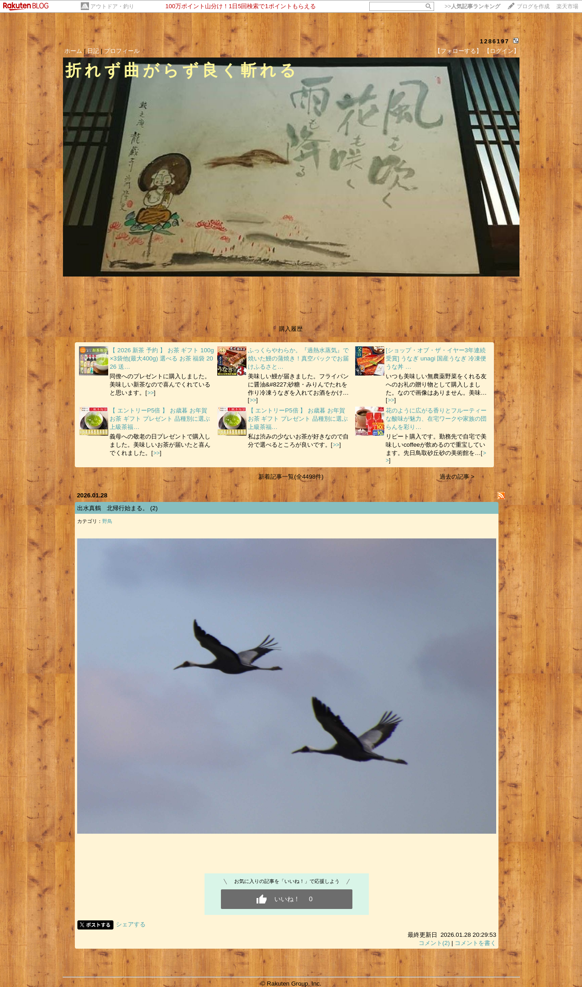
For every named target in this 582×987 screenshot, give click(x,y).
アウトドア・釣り (112, 6)
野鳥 (107, 521)
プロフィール (122, 50)
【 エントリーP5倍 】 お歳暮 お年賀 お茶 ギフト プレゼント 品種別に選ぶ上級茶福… (160, 418)
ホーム (73, 50)
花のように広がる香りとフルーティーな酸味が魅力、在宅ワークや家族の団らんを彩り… (436, 418)
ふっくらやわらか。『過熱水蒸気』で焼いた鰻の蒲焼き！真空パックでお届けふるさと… (298, 358)
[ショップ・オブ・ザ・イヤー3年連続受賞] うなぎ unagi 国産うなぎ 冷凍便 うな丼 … (436, 358)
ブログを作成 (533, 6)
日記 (93, 50)
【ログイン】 (501, 50)
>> (472, 6)
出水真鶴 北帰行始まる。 (112, 508)
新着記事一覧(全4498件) (291, 476)
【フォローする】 (458, 50)
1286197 (494, 41)
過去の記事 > (457, 476)
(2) (153, 508)
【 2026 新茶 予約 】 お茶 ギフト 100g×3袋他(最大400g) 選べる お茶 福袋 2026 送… (162, 358)
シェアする (131, 924)
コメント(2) (434, 943)
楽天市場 (567, 6)
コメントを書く (475, 943)
